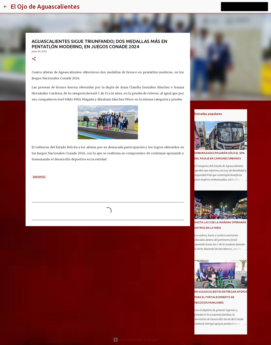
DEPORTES (39, 177)
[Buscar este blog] (248, 6)
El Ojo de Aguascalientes (45, 6)
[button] (34, 59)
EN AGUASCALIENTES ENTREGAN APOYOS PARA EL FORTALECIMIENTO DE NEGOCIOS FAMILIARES (220, 297)
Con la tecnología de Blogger (135, 339)
